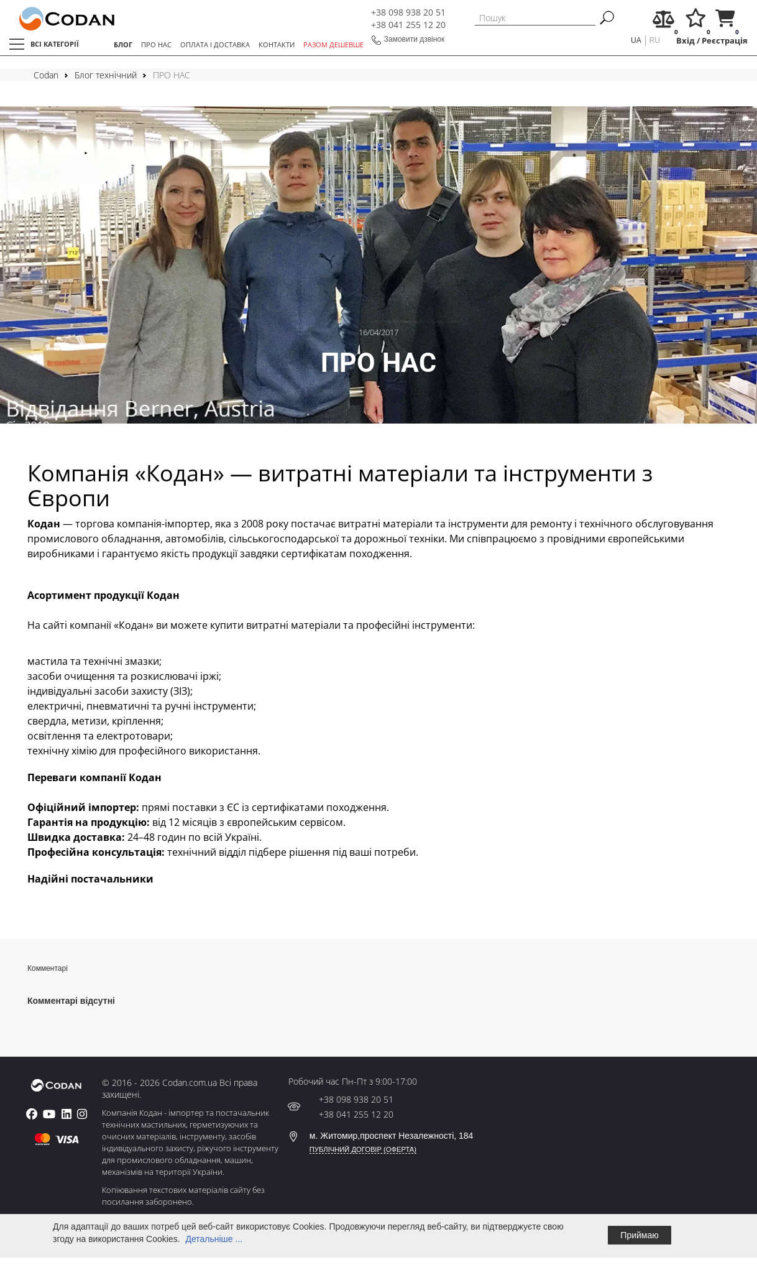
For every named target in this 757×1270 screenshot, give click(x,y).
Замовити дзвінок (414, 39)
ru (654, 40)
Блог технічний (106, 75)
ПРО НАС (156, 44)
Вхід (685, 40)
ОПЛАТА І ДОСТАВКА (215, 44)
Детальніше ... (213, 1239)
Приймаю (639, 1235)
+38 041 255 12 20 (408, 24)
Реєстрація (725, 40)
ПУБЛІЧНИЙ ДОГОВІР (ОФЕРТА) (363, 1149)
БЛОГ (123, 44)
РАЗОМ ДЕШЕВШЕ (333, 44)
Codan (46, 75)
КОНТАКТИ (277, 44)
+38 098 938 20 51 (408, 12)
